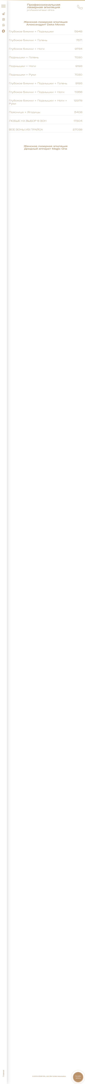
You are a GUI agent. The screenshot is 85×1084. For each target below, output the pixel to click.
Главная (3, 1073)
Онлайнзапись (78, 1077)
